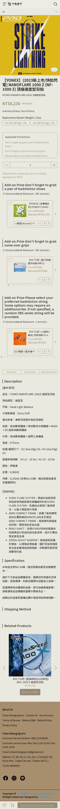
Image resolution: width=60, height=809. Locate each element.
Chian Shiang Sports (13, 715)
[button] (55, 214)
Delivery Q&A (29, 720)
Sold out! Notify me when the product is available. (37, 806)
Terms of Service (11, 720)
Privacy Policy (9, 725)
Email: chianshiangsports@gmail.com (23, 752)
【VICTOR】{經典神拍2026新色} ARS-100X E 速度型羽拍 (30, 680)
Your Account (46, 715)
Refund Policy (44, 720)
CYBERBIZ (43, 796)
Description (12, 372)
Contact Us (32, 715)
